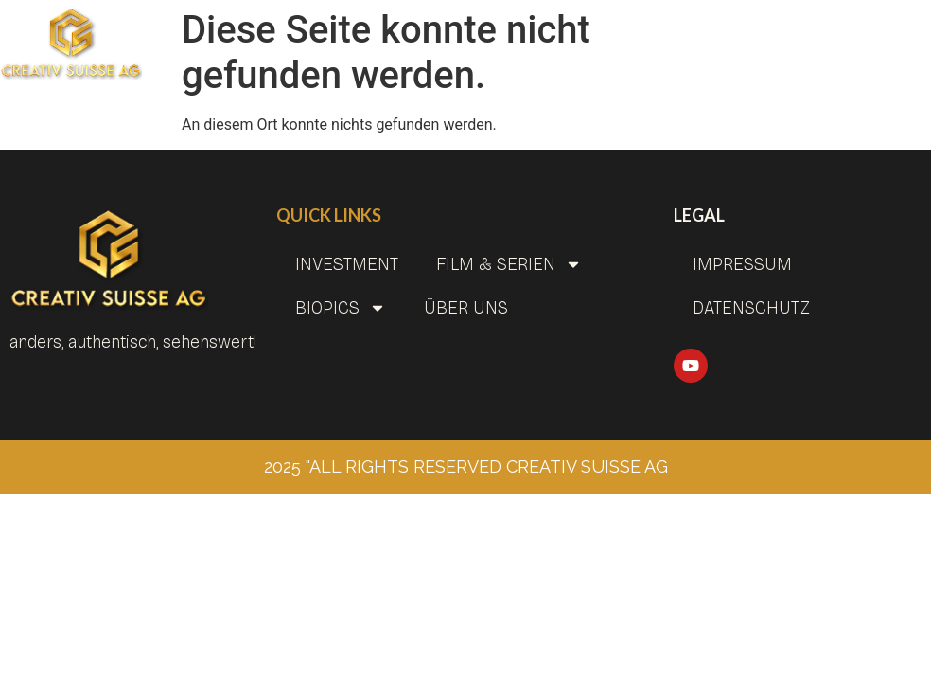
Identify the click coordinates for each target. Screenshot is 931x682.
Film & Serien (509, 264)
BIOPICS (340, 308)
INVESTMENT (346, 264)
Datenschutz (751, 307)
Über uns (466, 307)
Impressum (742, 264)
